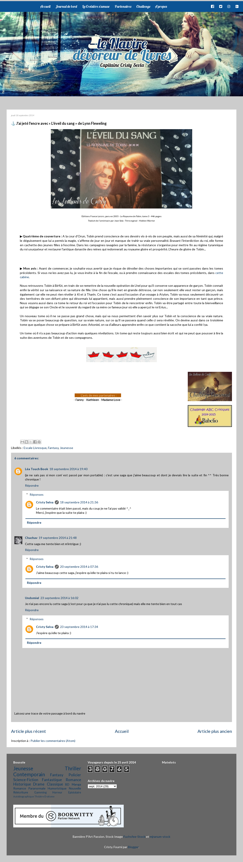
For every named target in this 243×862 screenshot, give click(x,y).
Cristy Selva (44, 502)
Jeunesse (66, 448)
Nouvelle (75, 788)
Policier (74, 775)
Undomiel (32, 598)
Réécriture (20, 792)
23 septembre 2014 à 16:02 (59, 598)
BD (67, 784)
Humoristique (57, 788)
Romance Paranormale (29, 788)
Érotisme (49, 796)
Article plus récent (28, 731)
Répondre (32, 485)
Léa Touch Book (36, 469)
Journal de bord (66, 6)
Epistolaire (74, 792)
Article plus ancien (214, 731)
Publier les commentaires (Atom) (52, 741)
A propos (161, 6)
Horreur (57, 792)
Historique (22, 784)
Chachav (31, 538)
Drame (38, 784)
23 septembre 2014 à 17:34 (79, 627)
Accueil (45, 6)
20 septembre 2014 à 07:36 (79, 566)
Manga (76, 784)
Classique (55, 784)
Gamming (40, 792)
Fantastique (52, 779)
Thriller (73, 768)
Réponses (37, 494)
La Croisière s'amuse (96, 6)
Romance (73, 779)
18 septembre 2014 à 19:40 (68, 469)
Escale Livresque (35, 448)
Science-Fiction (25, 779)
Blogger (133, 847)
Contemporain (29, 774)
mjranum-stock (160, 836)
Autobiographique (23, 796)
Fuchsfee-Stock (134, 836)
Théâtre (39, 796)
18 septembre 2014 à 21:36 (79, 502)
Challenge (143, 6)
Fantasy (53, 448)
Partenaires (123, 6)
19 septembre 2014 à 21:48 (58, 538)
